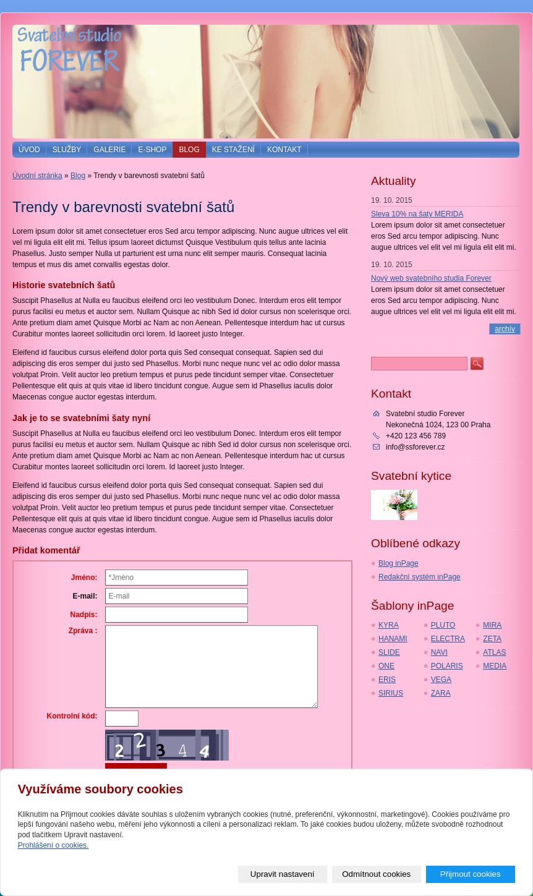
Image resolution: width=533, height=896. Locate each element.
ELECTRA (448, 638)
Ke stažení (233, 149)
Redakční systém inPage (419, 577)
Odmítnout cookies (376, 874)
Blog (189, 149)
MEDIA (494, 666)
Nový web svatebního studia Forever (431, 278)
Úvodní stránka (37, 175)
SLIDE (389, 652)
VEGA (441, 679)
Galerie (109, 149)
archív (505, 329)
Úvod (29, 149)
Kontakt (284, 149)
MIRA (492, 625)
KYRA (388, 625)
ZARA (441, 693)
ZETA (492, 638)
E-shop (152, 149)
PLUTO (443, 625)
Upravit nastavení (282, 874)
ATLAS (494, 652)
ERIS (387, 679)
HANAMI (392, 638)
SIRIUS (390, 693)
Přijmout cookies (470, 874)
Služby (67, 149)
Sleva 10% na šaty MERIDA (417, 214)
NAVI (439, 652)
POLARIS (447, 666)
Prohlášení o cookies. (53, 845)
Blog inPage (398, 563)
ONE (386, 666)
